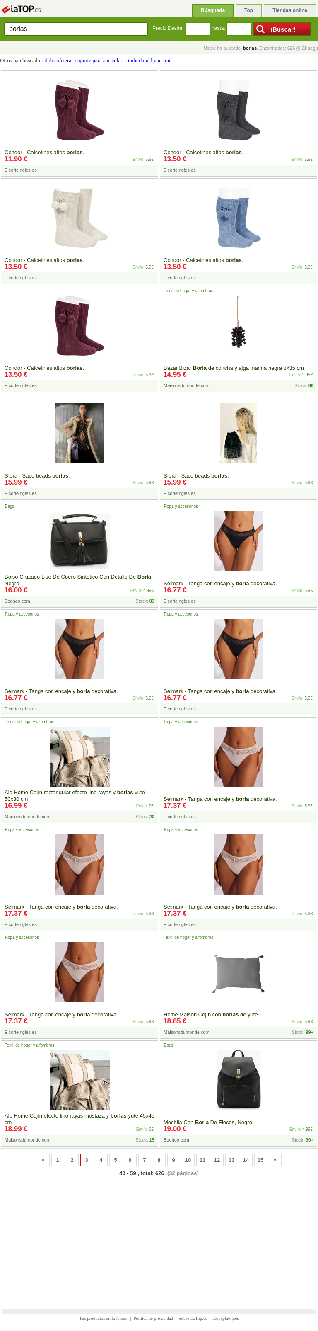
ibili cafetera (57, 60)
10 (188, 1160)
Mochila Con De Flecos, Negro (208, 1122)
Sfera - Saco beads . (37, 476)
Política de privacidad (153, 1318)
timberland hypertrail (149, 60)
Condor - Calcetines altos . (44, 152)
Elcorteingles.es (21, 169)
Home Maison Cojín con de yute (211, 1014)
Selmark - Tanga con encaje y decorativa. (220, 583)
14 (246, 1160)
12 (217, 1160)
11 (202, 1160)
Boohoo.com (17, 601)
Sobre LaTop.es (192, 1318)
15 (260, 1160)
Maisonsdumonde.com (187, 385)
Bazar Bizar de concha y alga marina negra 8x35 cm (234, 368)
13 (231, 1160)
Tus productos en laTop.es (103, 1318)
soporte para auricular (98, 60)
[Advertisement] (159, 1237)
